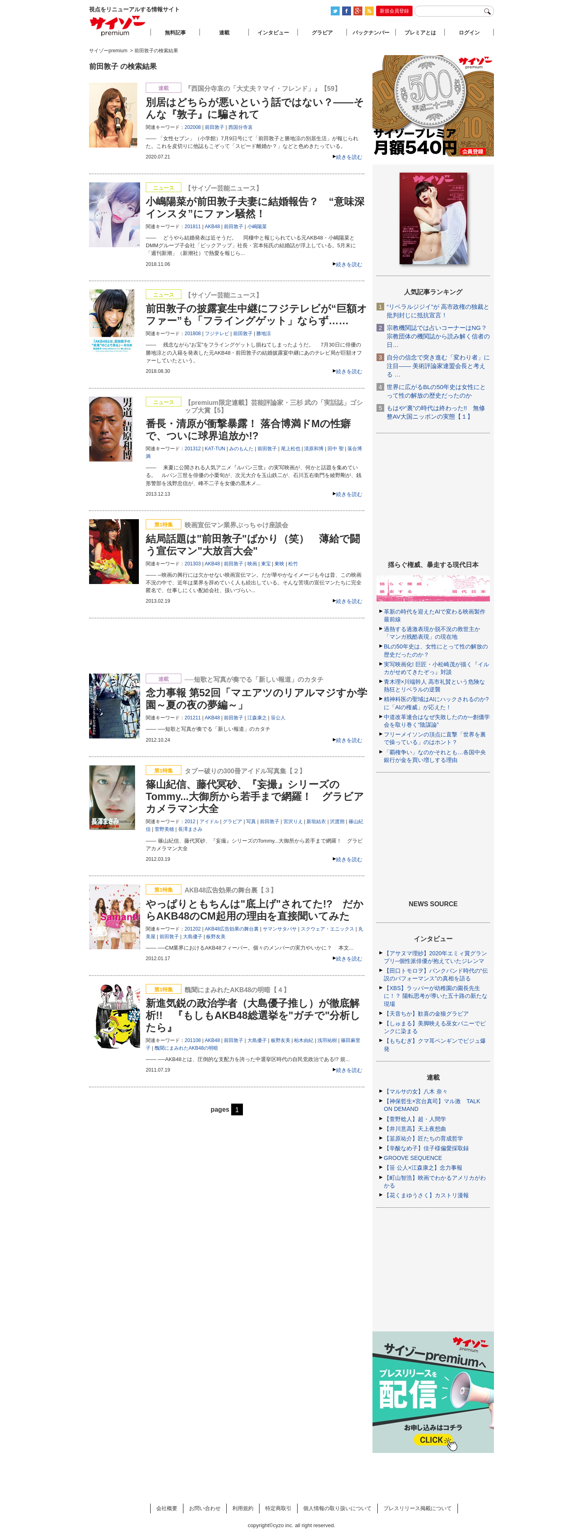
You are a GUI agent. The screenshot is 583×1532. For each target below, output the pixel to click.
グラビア (232, 821)
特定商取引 (278, 1508)
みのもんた (241, 448)
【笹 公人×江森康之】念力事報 (423, 1167)
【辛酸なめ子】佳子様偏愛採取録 (426, 1148)
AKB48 (212, 226)
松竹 (293, 564)
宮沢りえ (293, 821)
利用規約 (242, 1508)
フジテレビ (217, 333)
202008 (193, 127)
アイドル (209, 821)
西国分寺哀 (240, 127)
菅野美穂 (164, 829)
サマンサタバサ (280, 929)
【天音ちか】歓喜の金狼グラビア (426, 1013)
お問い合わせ (205, 1508)
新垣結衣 (316, 821)
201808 (193, 333)
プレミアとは (420, 33)
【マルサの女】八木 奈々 (416, 1091)
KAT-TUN (215, 448)
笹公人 (278, 718)
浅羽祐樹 (327, 1040)
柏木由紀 (303, 1040)
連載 (224, 33)
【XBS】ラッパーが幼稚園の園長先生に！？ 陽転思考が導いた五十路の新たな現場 (435, 996)
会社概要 (166, 1508)
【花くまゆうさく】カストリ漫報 (426, 1195)
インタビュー (273, 33)
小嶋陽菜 (257, 226)
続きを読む (349, 157)
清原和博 (313, 448)
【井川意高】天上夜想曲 (415, 1128)
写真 (251, 821)
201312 (193, 448)
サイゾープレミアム (118, 25)
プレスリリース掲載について (417, 1508)
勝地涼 (263, 333)
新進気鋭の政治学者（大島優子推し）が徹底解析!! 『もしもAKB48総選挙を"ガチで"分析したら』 (253, 1015)
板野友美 (216, 936)
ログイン (469, 33)
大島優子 (192, 936)
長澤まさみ (190, 829)
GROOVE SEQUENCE (413, 1158)
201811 (193, 226)
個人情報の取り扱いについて (337, 1508)
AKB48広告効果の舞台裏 (232, 929)
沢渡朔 (337, 821)
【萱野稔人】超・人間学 (415, 1119)
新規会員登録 (394, 11)
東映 (279, 564)
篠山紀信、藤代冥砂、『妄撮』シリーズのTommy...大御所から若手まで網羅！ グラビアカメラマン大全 (255, 796)
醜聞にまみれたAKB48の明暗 (186, 1048)
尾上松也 (290, 448)
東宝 (266, 564)
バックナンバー (371, 33)
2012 (190, 821)
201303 (193, 564)
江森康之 (257, 718)
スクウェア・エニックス (327, 929)
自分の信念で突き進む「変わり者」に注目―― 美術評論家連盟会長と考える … (438, 366)
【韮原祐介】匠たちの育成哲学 (423, 1138)
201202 (193, 929)
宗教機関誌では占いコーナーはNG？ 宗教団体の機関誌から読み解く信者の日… (438, 336)
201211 (193, 718)
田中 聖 (335, 448)
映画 (252, 564)
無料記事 (175, 33)
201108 (193, 1040)
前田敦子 (214, 127)
